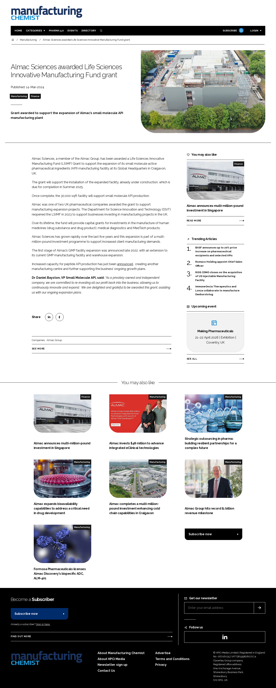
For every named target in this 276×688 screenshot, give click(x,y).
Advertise (163, 653)
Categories (34, 30)
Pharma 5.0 (56, 30)
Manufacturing (19, 96)
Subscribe (233, 31)
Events (72, 30)
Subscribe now (200, 534)
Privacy (161, 665)
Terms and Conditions (172, 659)
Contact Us (106, 670)
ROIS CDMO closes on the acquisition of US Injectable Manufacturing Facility (218, 276)
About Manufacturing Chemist (121, 653)
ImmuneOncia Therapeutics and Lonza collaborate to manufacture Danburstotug (217, 290)
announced (125, 264)
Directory (88, 30)
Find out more (21, 636)
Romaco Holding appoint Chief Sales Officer (218, 264)
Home (18, 30)
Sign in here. (43, 624)
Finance (35, 96)
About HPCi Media (111, 659)
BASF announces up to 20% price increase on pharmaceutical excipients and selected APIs (216, 251)
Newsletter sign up (112, 665)
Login (254, 30)
